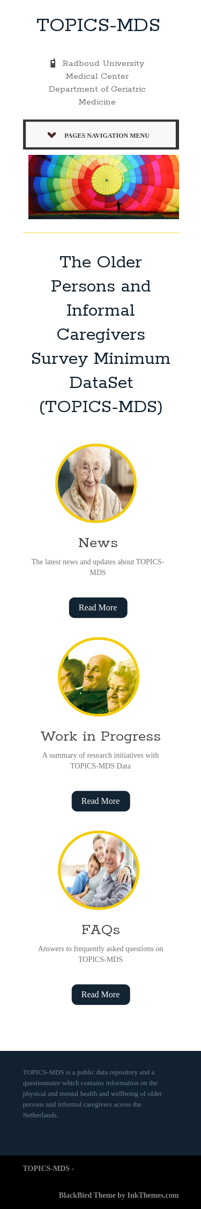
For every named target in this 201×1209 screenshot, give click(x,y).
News (98, 543)
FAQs (100, 930)
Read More (98, 607)
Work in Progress (100, 736)
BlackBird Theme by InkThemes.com (119, 1195)
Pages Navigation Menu (99, 135)
